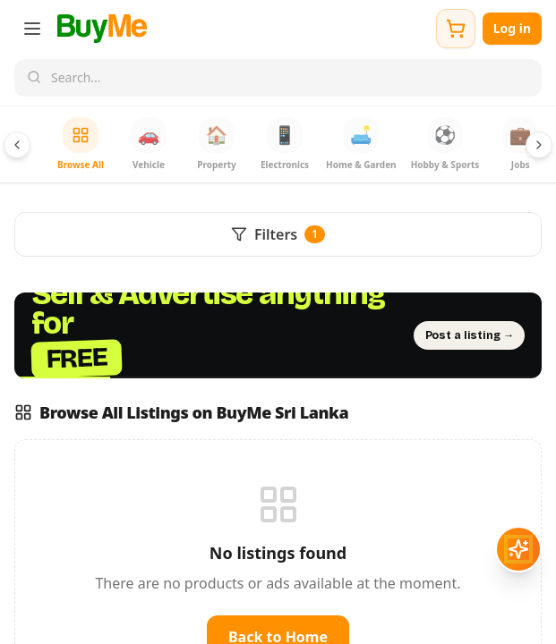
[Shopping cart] (455, 28)
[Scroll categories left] (17, 144)
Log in (512, 28)
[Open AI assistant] (518, 549)
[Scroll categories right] (539, 144)
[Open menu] (32, 29)
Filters (278, 234)
